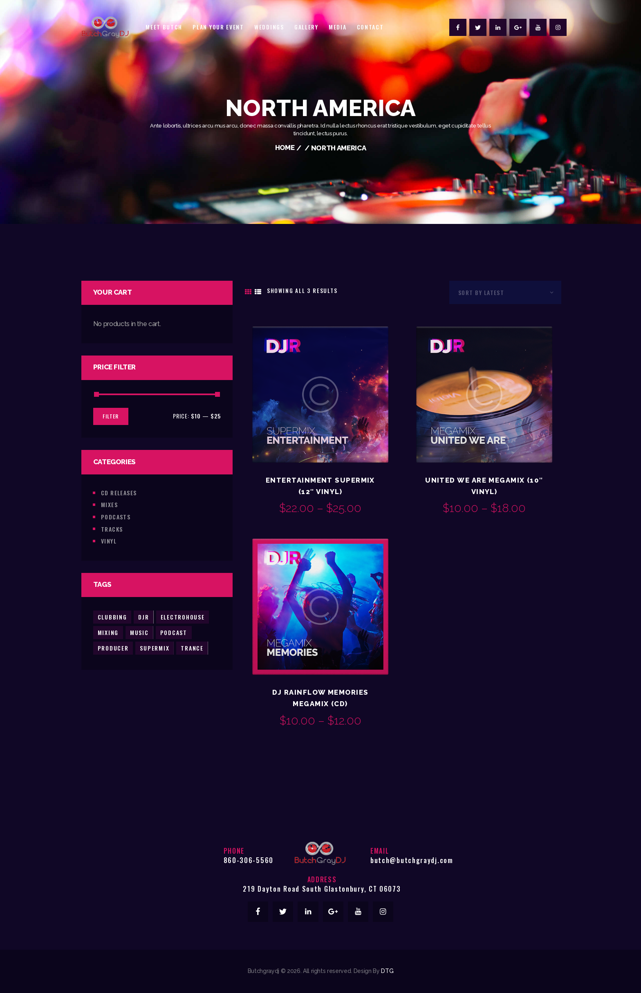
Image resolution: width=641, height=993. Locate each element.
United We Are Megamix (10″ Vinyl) (484, 486)
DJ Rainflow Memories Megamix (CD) (320, 698)
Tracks (112, 528)
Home (285, 148)
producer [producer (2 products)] (113, 647)
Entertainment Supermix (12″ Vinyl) (320, 486)
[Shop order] (505, 292)
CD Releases (119, 492)
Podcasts (116, 516)
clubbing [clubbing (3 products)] (112, 616)
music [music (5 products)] (139, 631)
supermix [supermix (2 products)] (155, 647)
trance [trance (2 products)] (192, 647)
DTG (387, 971)
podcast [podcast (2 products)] (174, 631)
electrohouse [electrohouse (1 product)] (183, 616)
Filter (111, 415)
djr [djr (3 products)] (144, 616)
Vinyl (109, 540)
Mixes (109, 504)
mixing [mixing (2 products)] (108, 631)
